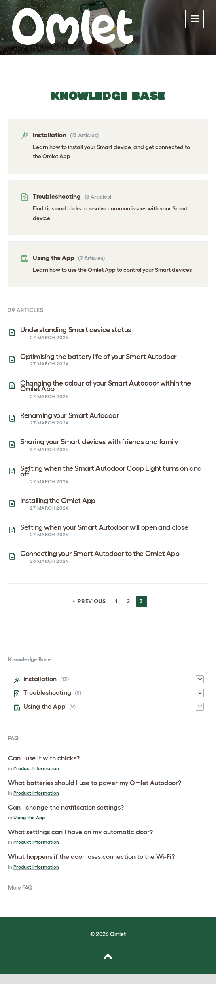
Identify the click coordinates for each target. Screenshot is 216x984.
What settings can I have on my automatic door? (80, 831)
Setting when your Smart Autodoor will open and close (104, 527)
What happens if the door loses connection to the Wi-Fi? (91, 856)
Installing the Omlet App (57, 501)
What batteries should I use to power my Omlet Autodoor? (94, 782)
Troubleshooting (57, 196)
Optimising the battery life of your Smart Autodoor (98, 356)
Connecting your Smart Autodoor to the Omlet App (99, 554)
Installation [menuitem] (40, 678)
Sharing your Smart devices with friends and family (99, 442)
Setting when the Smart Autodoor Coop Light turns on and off (111, 471)
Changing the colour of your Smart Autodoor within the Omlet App (105, 386)
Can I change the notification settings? (66, 807)
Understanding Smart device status (75, 330)
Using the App (53, 257)
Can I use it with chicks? (44, 758)
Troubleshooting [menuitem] (47, 692)
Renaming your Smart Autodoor (69, 415)
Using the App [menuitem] (44, 706)
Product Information (36, 768)
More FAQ (20, 887)
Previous (92, 601)
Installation (49, 134)
